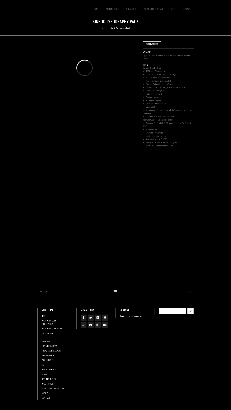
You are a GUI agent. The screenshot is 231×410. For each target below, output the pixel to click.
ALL (43, 336)
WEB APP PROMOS (49, 369)
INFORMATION (47, 324)
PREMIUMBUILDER (112, 7)
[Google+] (83, 325)
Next (191, 291)
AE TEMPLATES (131, 7)
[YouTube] (105, 318)
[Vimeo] (98, 318)
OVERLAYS (46, 341)
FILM (43, 365)
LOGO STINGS (47, 384)
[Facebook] (83, 318)
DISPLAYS (45, 374)
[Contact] (91, 325)
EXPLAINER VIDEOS (49, 346)
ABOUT (173, 7)
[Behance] (105, 325)
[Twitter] (91, 318)
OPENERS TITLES (49, 379)
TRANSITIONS (47, 360)
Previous (42, 291)
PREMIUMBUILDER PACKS (52, 328)
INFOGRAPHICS (48, 355)
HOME (96, 7)
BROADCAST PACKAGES (51, 351)
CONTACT (186, 7)
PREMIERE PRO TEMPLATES (153, 7)
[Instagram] (98, 325)
